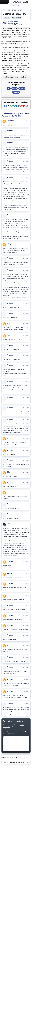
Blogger (16, 997)
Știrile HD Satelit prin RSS (16, 956)
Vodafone (10, 970)
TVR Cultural (7, 819)
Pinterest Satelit (16, 952)
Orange (26, 967)
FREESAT (8, 967)
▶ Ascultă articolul (16, 17)
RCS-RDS (14, 10)
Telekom (4, 970)
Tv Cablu (20, 10)
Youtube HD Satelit (16, 939)
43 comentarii (6, 17)
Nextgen (20, 967)
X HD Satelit (16, 947)
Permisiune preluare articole (16, 979)
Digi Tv (8, 10)
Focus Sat (14, 967)
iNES (16, 970)
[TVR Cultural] (16, 829)
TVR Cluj (5, 778)
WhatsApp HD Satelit (16, 934)
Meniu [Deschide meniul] (4, 2)
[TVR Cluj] (16, 788)
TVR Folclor (6, 799)
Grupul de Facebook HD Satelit (16, 930)
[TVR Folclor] (16, 809)
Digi (4, 10)
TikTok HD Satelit (16, 943)
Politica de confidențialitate (16, 989)
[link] (16, 786)
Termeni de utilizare (16, 984)
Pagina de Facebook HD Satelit (16, 925)
